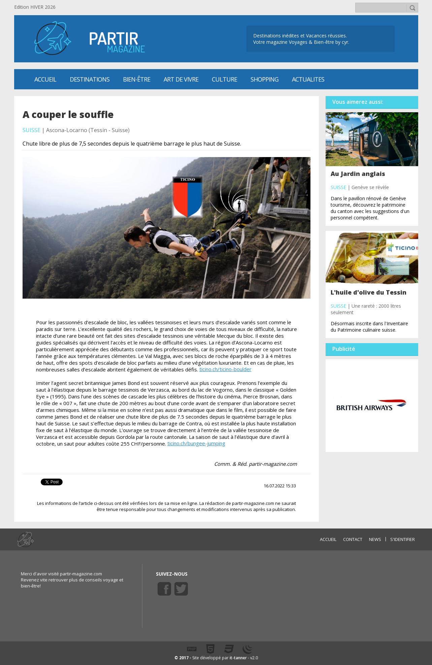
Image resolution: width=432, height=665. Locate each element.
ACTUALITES (308, 79)
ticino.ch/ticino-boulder (225, 369)
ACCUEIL (328, 539)
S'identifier (402, 539)
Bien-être (136, 79)
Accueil (45, 79)
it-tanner (238, 658)
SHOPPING (264, 79)
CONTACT (352, 539)
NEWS (375, 539)
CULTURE (224, 79)
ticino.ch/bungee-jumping (196, 443)
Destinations (89, 79)
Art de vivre (181, 79)
